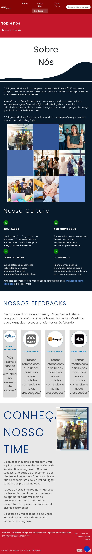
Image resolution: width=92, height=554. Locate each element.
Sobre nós (85, 533)
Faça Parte (57, 4)
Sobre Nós (40, 4)
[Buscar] (87, 7)
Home (25, 3)
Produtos (40, 11)
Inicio (77, 533)
